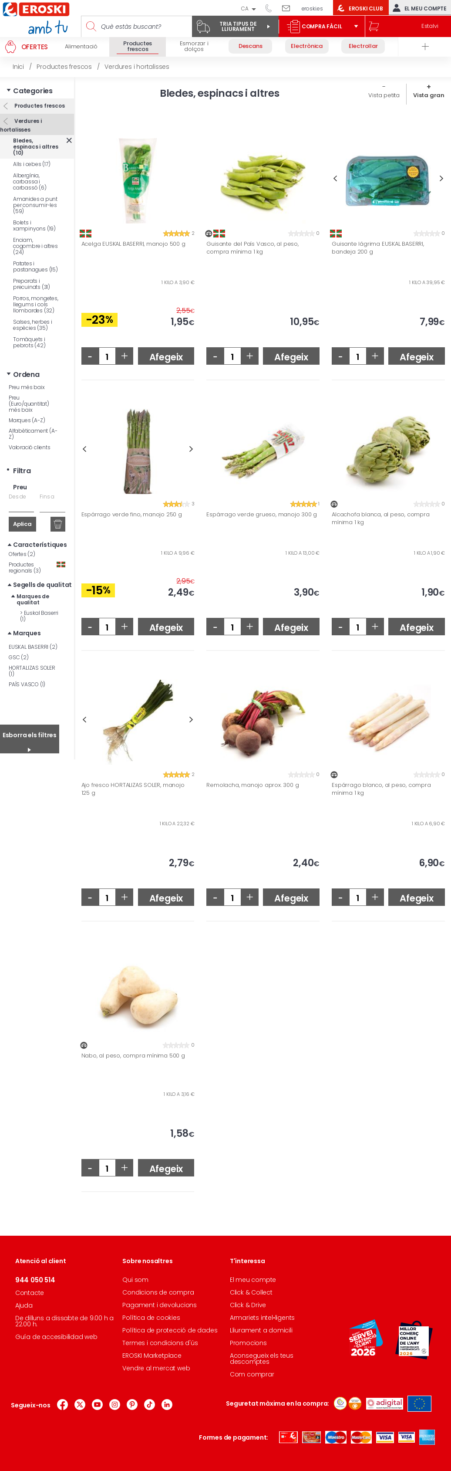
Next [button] (441, 178)
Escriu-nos (289, 8)
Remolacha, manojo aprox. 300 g (252, 785)
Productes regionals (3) (37, 567)
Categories (33, 91)
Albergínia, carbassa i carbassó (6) (30, 181)
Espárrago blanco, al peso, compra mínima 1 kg (381, 789)
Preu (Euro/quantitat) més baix (29, 404)
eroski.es (312, 8)
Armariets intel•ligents (262, 1317)
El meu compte (418, 8)
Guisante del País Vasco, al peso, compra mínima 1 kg (252, 247)
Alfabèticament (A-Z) (33, 434)
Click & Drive (248, 1305)
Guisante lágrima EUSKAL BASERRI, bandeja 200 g (378, 247)
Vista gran (428, 95)
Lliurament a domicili (261, 1330)
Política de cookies (151, 1317)
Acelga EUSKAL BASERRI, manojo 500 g (133, 244)
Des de (17, 496)
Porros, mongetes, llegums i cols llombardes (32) (35, 304)
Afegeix (166, 357)
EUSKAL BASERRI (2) (33, 647)
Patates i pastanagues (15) (35, 266)
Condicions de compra (158, 1292)
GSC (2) (19, 657)
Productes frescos (38, 105)
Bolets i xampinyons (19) (34, 225)
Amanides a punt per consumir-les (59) (35, 205)
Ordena (26, 374)
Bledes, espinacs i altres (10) (35, 146)
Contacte (29, 1292)
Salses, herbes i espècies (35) (32, 325)
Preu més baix (26, 387)
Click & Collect (251, 1292)
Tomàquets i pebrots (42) (29, 342)
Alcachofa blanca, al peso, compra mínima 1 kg (380, 518)
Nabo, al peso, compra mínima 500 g (133, 1056)
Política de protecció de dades (169, 1330)
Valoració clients (29, 447)
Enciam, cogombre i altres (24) (35, 246)
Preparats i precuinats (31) (31, 284)
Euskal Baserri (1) (39, 616)
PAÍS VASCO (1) (27, 684)
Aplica (22, 524)
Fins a (47, 496)
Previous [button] (335, 178)
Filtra (22, 471)
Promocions (248, 1343)
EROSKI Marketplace (151, 1355)
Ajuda (24, 1305)
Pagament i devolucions (159, 1305)
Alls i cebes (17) (31, 164)
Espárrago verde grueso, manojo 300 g (261, 515)
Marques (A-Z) (27, 420)
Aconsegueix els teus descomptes (261, 1358)
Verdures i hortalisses (21, 125)
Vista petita (384, 95)
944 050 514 (272, 8)
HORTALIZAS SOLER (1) (32, 671)
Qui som (135, 1279)
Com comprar (252, 1374)
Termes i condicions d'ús (160, 1343)
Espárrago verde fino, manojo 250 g (131, 515)
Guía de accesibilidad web (56, 1336)
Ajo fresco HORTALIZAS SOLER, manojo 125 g (133, 789)
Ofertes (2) (22, 554)
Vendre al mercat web (156, 1368)
